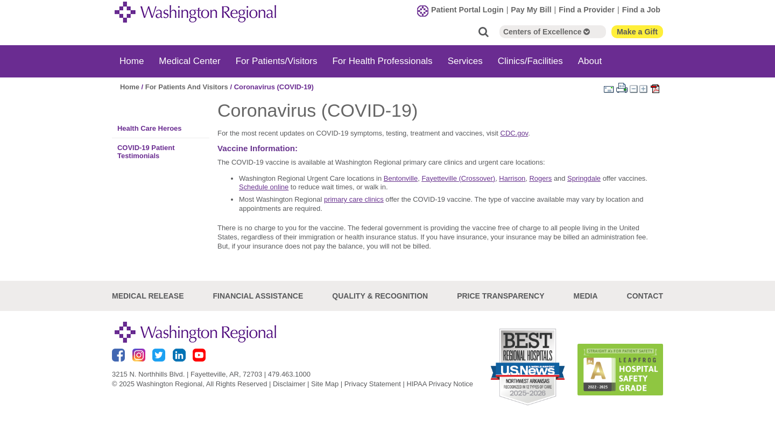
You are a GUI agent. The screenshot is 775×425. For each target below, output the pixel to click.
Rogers (541, 178)
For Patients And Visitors (186, 87)
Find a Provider (587, 9)
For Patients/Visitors (277, 61)
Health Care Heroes (149, 128)
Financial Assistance (258, 296)
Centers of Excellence (546, 31)
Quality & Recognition (380, 296)
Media (585, 296)
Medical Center (189, 61)
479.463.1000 (289, 374)
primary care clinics (354, 199)
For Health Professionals (382, 61)
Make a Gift (637, 31)
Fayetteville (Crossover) (458, 178)
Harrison (512, 178)
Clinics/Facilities (530, 61)
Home (131, 61)
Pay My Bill (531, 9)
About (590, 61)
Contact (645, 296)
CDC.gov (515, 133)
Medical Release (148, 296)
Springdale (584, 178)
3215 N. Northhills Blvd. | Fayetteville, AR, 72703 (187, 374)
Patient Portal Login (467, 9)
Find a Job (641, 9)
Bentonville (401, 178)
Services (465, 61)
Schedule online (263, 187)
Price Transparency (500, 296)
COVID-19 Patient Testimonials (146, 152)
